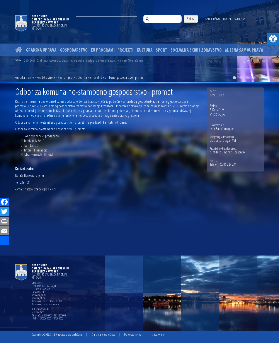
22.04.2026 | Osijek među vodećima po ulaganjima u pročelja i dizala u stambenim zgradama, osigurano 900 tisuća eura (83, 60)
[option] (139, 41)
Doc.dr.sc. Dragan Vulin (224, 141)
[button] (273, 39)
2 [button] (241, 78)
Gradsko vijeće (46, 78)
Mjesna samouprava (244, 50)
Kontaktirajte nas (234, 19)
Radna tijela (65, 78)
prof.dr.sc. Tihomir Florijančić (228, 153)
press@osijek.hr (39, 295)
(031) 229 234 (228, 165)
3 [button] (247, 78)
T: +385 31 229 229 (41, 289)
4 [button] (254, 78)
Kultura (145, 50)
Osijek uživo (213, 19)
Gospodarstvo (74, 50)
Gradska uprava (41, 50)
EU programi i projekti (112, 50)
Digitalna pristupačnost (103, 334)
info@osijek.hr (39, 292)
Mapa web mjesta (132, 334)
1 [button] (234, 78)
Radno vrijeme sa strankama (46, 304)
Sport (161, 50)
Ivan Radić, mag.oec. (223, 129)
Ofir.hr (161, 334)
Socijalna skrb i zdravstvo (196, 50)
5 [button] (260, 78)
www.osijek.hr (38, 298)
